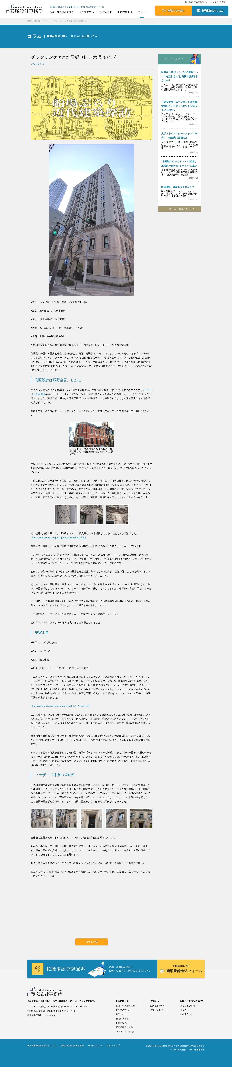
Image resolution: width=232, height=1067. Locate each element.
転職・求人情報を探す (62, 12)
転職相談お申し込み (212, 10)
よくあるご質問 (219, 2)
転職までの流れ (176, 10)
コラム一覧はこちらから (182, 209)
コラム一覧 (92, 942)
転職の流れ (121, 1023)
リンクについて (95, 1045)
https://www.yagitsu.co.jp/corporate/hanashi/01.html (58, 537)
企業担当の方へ (157, 1006)
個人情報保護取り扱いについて (42, 1045)
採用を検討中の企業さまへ (196, 2)
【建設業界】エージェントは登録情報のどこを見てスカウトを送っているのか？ (179, 106)
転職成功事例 (125, 12)
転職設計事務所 (33, 21)
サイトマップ (113, 1045)
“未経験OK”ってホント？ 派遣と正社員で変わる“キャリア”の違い (179, 163)
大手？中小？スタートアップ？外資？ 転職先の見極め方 (179, 135)
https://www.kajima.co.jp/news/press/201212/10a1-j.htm (60, 706)
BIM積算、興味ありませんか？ (177, 187)
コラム (141, 12)
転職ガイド (106, 12)
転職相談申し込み (124, 1027)
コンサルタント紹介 (125, 1031)
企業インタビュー (158, 1010)
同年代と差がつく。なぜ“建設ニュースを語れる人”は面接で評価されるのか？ (179, 76)
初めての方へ (87, 12)
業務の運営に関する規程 (72, 1045)
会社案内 (184, 1014)
